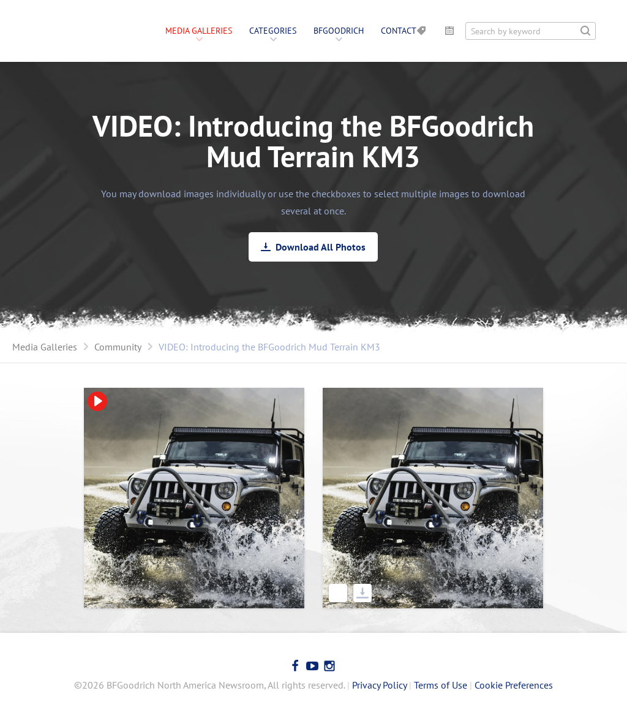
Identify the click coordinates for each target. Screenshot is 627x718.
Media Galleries (198, 30)
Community (117, 347)
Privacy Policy (379, 685)
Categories (272, 30)
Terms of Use (440, 685)
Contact (398, 30)
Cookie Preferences (514, 685)
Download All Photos (321, 247)
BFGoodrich (339, 30)
